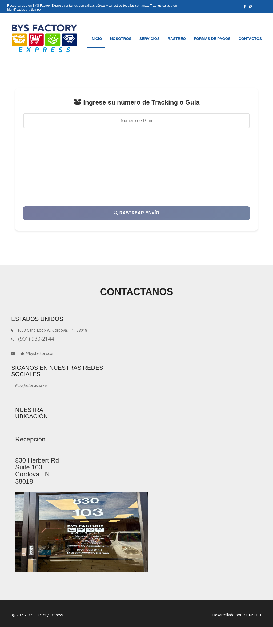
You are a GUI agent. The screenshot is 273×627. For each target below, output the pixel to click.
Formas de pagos (212, 39)
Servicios (149, 39)
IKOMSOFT (252, 614)
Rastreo (177, 39)
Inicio (98, 38)
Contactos (250, 39)
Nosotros (120, 39)
